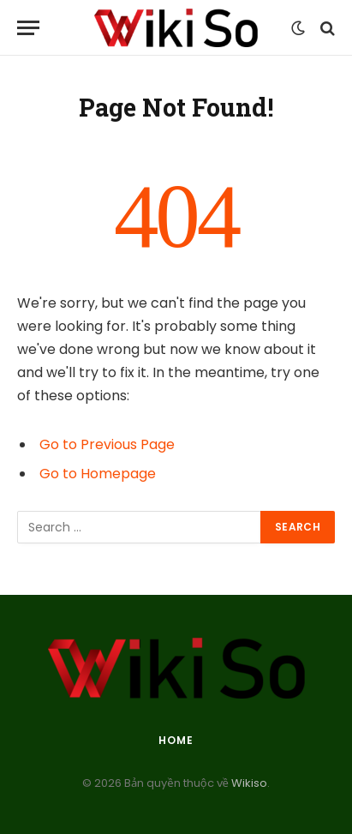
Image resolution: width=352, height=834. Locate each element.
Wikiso (248, 783)
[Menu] (28, 28)
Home (175, 740)
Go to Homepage (97, 473)
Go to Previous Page (107, 444)
